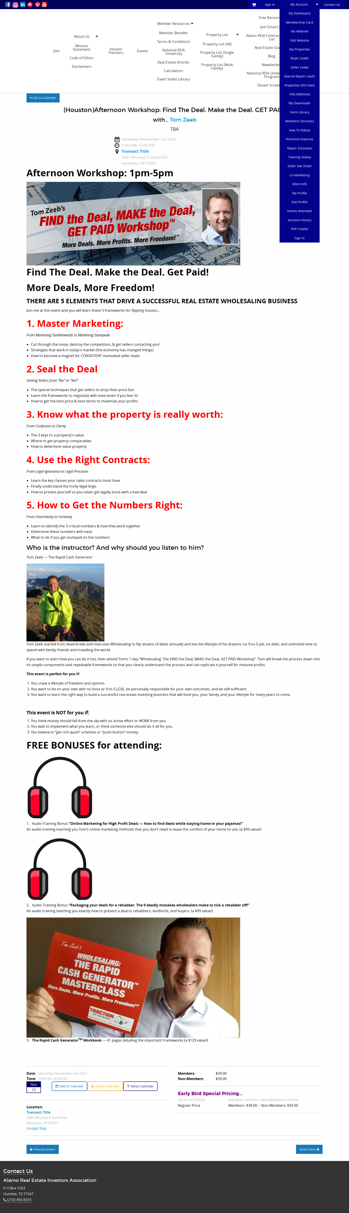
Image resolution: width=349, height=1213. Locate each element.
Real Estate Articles (173, 62)
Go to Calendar (43, 98)
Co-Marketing (300, 175)
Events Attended (299, 211)
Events (142, 50)
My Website (299, 31)
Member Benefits (173, 32)
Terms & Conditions (173, 41)
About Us (81, 36)
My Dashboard (299, 13)
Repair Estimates (299, 148)
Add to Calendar (69, 1086)
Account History (299, 220)
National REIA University (173, 52)
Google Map (36, 1128)
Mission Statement (81, 47)
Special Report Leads (299, 76)
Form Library (299, 112)
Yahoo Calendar (140, 1086)
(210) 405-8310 (17, 1199)
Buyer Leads (299, 58)
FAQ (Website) (299, 94)
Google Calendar (105, 1086)
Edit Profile (300, 202)
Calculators (173, 70)
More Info (299, 184)
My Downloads (299, 103)
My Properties (299, 49)
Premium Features (299, 139)
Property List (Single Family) (217, 54)
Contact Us (332, 4)
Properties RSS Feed (300, 85)
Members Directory (299, 121)
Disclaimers (81, 66)
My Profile (299, 193)
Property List (217, 34)
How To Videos (299, 130)
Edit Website (299, 40)
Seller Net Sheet (300, 166)
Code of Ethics (81, 57)
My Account (299, 4)
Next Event (309, 1149)
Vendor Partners (116, 51)
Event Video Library (173, 79)
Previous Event (42, 1149)
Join (56, 50)
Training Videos (299, 157)
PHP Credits (299, 229)
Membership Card (299, 22)
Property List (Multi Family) (217, 66)
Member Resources (173, 23)
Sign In (270, 4)
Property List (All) (217, 44)
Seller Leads (300, 67)
